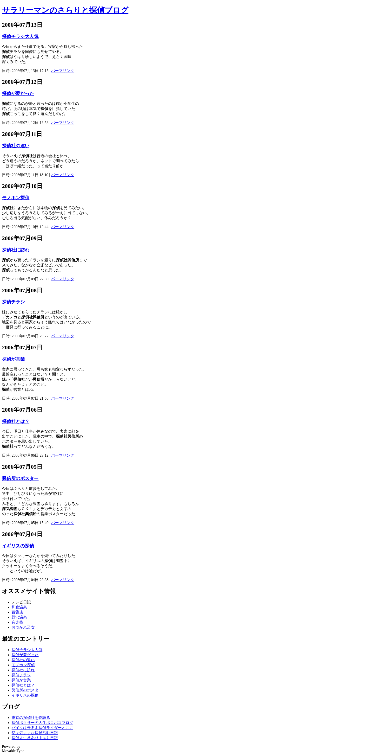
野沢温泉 (19, 617)
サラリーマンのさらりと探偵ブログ (65, 10)
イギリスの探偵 (18, 545)
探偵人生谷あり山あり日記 (35, 738)
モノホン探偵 (15, 197)
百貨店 (17, 612)
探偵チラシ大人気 (20, 36)
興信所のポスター (20, 478)
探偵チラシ (13, 301)
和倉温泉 (19, 607)
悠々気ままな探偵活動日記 (35, 733)
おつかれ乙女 (23, 627)
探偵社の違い (15, 145)
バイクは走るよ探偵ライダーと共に (42, 728)
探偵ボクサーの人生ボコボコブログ (42, 723)
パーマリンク (62, 71)
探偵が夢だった (18, 93)
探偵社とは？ (15, 421)
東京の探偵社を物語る (31, 718)
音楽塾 (17, 622)
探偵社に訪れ (15, 249)
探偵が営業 (13, 359)
